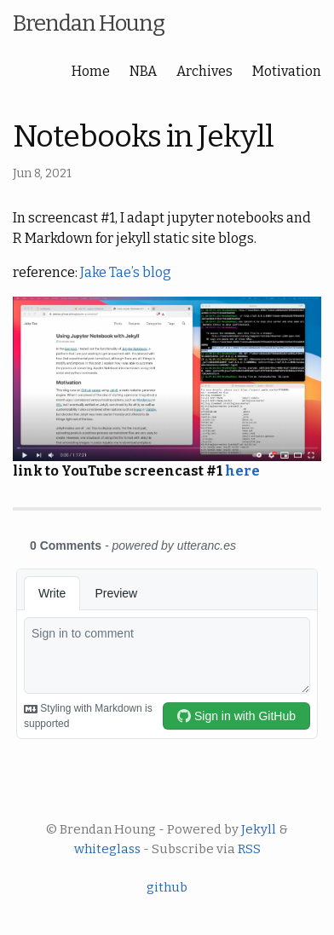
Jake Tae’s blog (125, 272)
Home (91, 71)
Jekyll (258, 829)
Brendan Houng (88, 23)
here (242, 471)
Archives (204, 71)
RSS (249, 849)
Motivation (286, 71)
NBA (143, 71)
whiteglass (107, 849)
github (167, 887)
